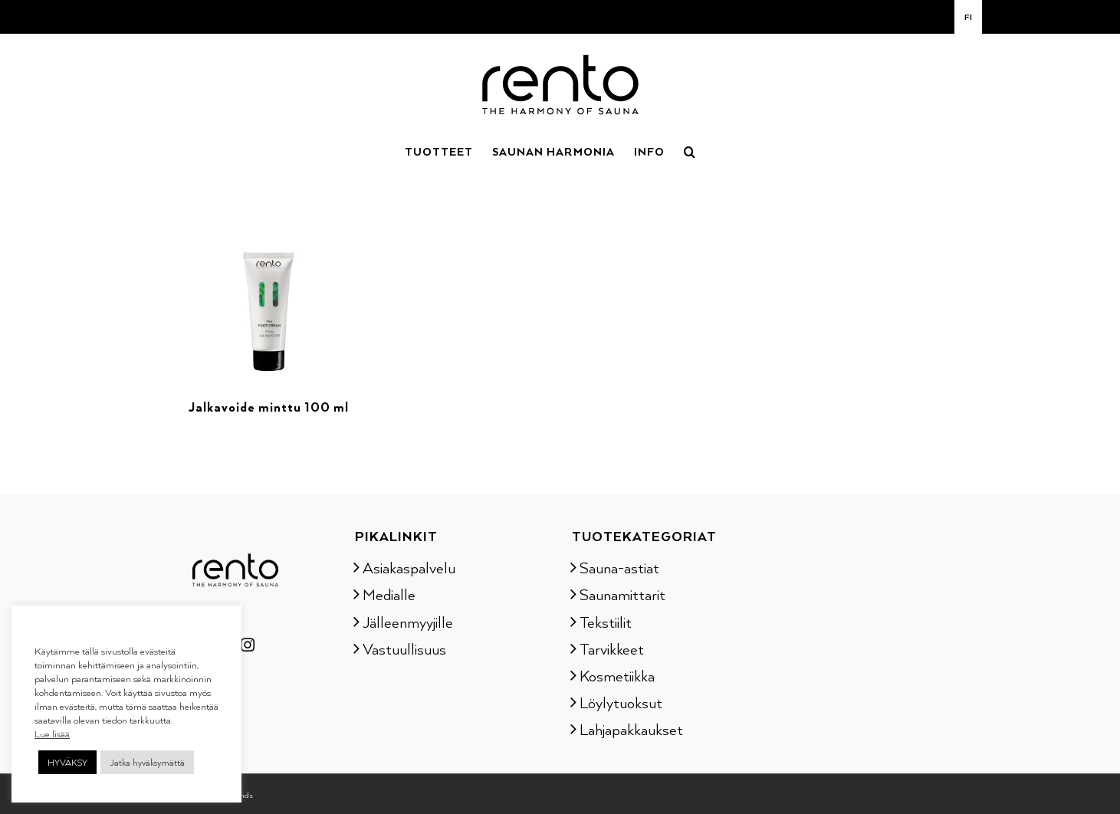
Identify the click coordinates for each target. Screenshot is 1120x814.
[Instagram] (248, 645)
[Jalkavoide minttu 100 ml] (269, 218)
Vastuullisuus (404, 648)
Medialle (389, 594)
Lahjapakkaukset (631, 729)
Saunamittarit (622, 594)
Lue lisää (52, 733)
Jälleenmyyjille (408, 621)
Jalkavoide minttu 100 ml (269, 407)
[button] (690, 150)
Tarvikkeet (612, 648)
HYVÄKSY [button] (67, 762)
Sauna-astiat (619, 567)
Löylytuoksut (621, 702)
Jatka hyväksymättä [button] (147, 762)
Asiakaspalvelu (409, 567)
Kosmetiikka (617, 675)
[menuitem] (968, 17)
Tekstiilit (606, 621)
